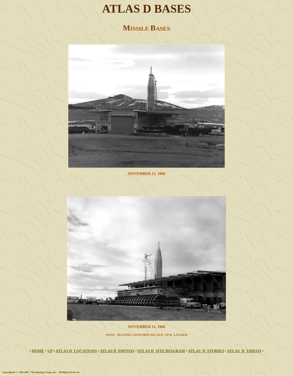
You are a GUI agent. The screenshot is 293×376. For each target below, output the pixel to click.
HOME (38, 351)
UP (49, 351)
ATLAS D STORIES (206, 351)
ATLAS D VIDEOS (244, 351)
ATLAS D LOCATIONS (76, 351)
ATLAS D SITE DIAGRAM (161, 351)
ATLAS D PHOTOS (117, 351)
